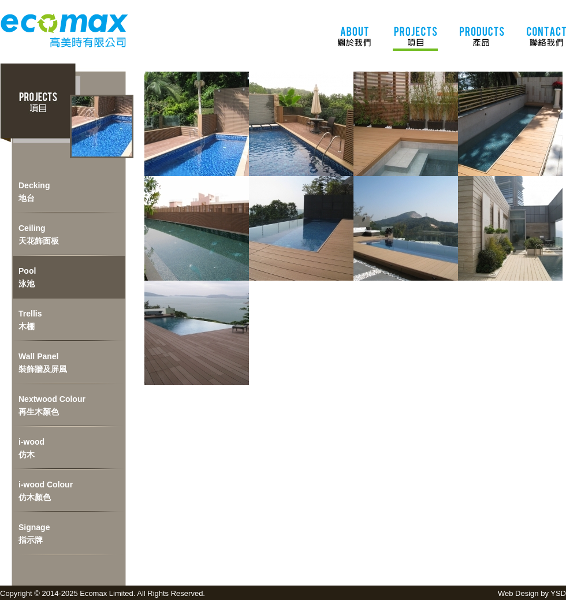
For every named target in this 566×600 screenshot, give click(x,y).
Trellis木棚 (30, 320)
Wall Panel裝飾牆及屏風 (42, 363)
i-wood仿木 (31, 448)
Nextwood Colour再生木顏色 (51, 405)
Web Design (518, 593)
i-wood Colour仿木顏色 (45, 491)
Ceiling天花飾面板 (38, 234)
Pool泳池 (27, 277)
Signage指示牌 (34, 534)
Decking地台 (34, 192)
